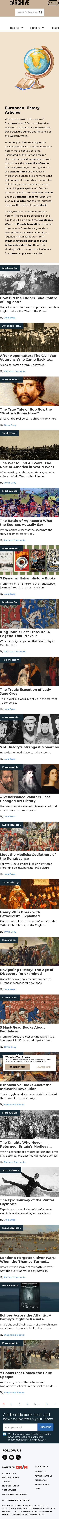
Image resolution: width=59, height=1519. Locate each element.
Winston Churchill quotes (20, 240)
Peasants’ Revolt (42, 192)
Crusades (20, 200)
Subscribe (53, 3)
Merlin (43, 205)
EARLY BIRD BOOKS (10, 1478)
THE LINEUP (7, 1482)
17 (47, 1404)
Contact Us (40, 1472)
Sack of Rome (18, 171)
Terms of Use (41, 1480)
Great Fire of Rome (37, 163)
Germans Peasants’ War (30, 196)
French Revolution (28, 224)
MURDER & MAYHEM (10, 1486)
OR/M (37, 1489)
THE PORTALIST (9, 1490)
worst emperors (30, 159)
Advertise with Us (43, 1476)
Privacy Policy (42, 1484)
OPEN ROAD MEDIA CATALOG (14, 1494)
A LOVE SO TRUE (9, 1473)
